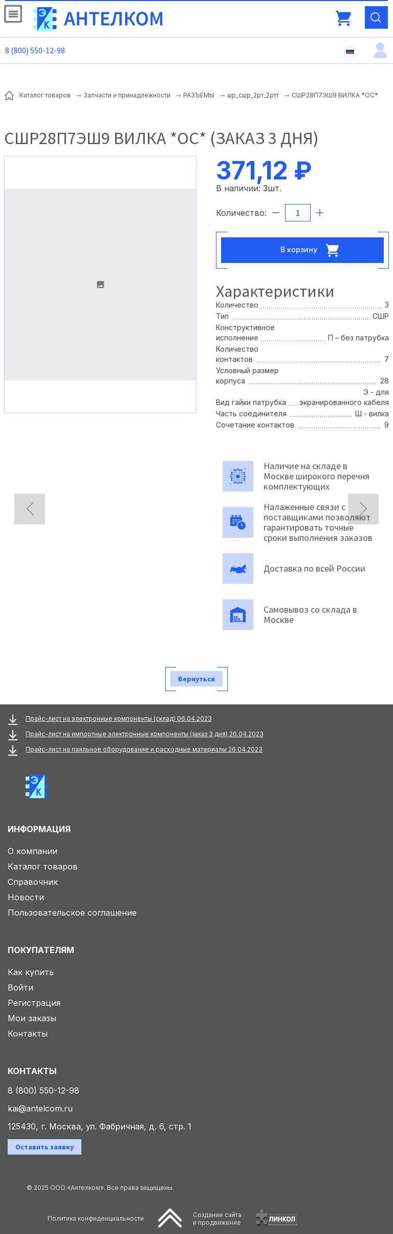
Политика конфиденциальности (96, 1218)
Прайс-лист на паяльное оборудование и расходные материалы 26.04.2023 (144, 749)
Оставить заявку (44, 1146)
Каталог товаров (43, 866)
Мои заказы (32, 1018)
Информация (39, 829)
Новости (26, 897)
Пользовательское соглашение (72, 912)
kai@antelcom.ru (40, 1108)
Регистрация (34, 1003)
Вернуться (196, 678)
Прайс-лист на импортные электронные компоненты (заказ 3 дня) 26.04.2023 (145, 734)
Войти (20, 987)
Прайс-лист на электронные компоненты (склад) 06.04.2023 (119, 718)
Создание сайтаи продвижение (217, 1218)
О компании (32, 851)
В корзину (312, 250)
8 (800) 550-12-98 (35, 50)
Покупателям (41, 950)
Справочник (33, 882)
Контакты (28, 1033)
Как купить (31, 972)
